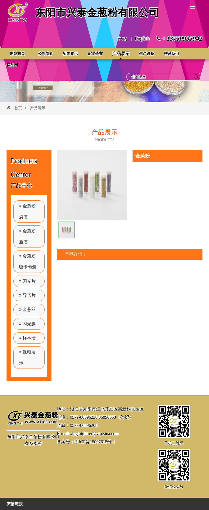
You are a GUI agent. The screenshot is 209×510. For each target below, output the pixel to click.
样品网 (12, 65)
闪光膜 (27, 323)
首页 (18, 108)
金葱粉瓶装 (27, 236)
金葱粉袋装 (27, 211)
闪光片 (27, 281)
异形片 (27, 295)
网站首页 (17, 54)
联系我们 (171, 54)
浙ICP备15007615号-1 (94, 441)
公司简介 (45, 54)
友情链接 (15, 504)
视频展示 (27, 357)
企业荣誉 (95, 54)
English (142, 38)
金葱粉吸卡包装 (27, 261)
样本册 (27, 338)
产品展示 (121, 53)
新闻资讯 (70, 54)
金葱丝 (27, 309)
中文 (122, 38)
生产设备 (146, 54)
